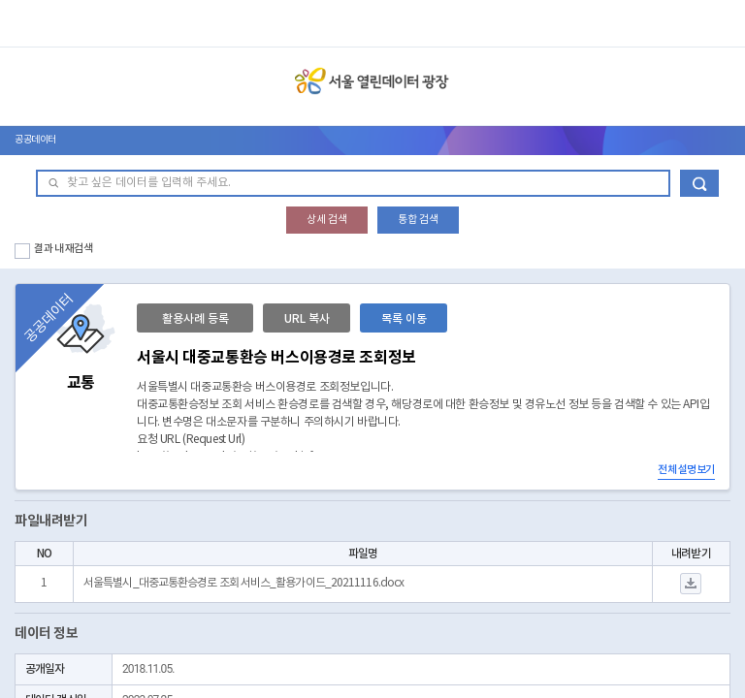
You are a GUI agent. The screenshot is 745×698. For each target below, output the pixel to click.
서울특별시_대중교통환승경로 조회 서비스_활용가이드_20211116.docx (243, 583)
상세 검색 (327, 219)
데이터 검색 (699, 183)
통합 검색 (418, 219)
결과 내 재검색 (63, 248)
